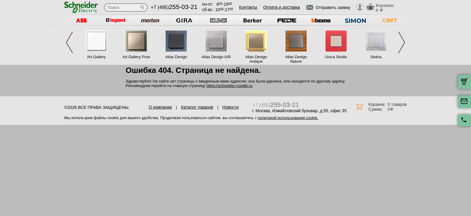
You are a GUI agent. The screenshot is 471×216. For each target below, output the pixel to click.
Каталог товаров (197, 107)
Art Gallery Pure (136, 57)
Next (401, 42)
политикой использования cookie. (288, 118)
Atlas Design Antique (256, 59)
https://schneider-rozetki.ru (229, 85)
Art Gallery (96, 57)
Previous (69, 42)
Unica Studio (336, 57)
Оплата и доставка (281, 7)
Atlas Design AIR (216, 57)
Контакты (248, 7)
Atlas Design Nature (296, 59)
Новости (230, 107)
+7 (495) (174, 7)
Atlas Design (176, 57)
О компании (160, 107)
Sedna (376, 57)
